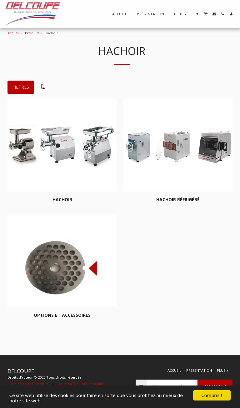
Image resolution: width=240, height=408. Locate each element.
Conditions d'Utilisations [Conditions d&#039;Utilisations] (28, 383)
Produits (32, 33)
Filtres (20, 87)
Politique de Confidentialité (81, 383)
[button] (197, 14)
